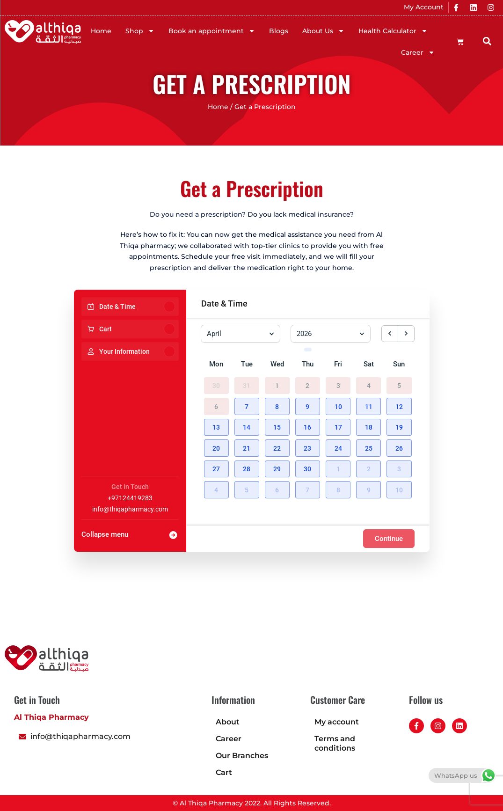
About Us (323, 31)
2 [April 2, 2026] (307, 382)
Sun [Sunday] (399, 361)
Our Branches (242, 755)
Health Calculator (393, 31)
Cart (224, 772)
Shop (139, 31)
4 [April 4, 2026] (369, 382)
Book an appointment (211, 31)
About (228, 721)
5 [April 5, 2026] (399, 382)
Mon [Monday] (216, 361)
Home (101, 31)
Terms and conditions (334, 743)
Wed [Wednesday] (277, 361)
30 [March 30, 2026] (216, 382)
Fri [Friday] (338, 361)
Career (418, 52)
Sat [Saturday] (369, 361)
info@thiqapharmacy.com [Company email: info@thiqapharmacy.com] (130, 509)
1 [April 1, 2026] (277, 382)
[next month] (406, 333)
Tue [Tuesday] (247, 361)
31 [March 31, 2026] (246, 382)
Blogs (278, 31)
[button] (487, 41)
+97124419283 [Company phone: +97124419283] (130, 498)
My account (336, 721)
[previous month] (389, 333)
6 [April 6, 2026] (216, 403)
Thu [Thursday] (307, 361)
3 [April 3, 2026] (338, 382)
